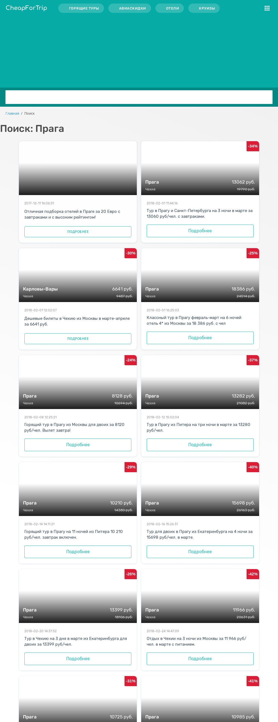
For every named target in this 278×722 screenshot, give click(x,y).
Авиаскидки (132, 8)
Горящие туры (84, 8)
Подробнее (61, 244)
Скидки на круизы (125, 681)
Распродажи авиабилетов (132, 665)
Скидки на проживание (130, 673)
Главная (12, 113)
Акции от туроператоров (131, 688)
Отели (172, 8)
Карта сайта (119, 696)
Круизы (207, 8)
